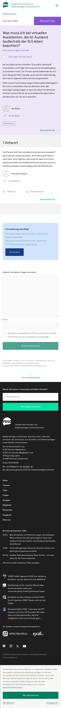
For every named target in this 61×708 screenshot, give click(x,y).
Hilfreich (11, 191)
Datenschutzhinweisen (12, 687)
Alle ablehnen (8, 703)
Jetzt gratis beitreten (30, 406)
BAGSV (26, 466)
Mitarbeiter (9, 123)
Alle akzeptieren (30, 695)
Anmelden (14, 252)
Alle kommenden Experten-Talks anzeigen (21, 562)
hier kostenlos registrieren (23, 244)
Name (5, 319)
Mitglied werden (10, 14)
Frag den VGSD (13, 20)
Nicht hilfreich (37, 191)
